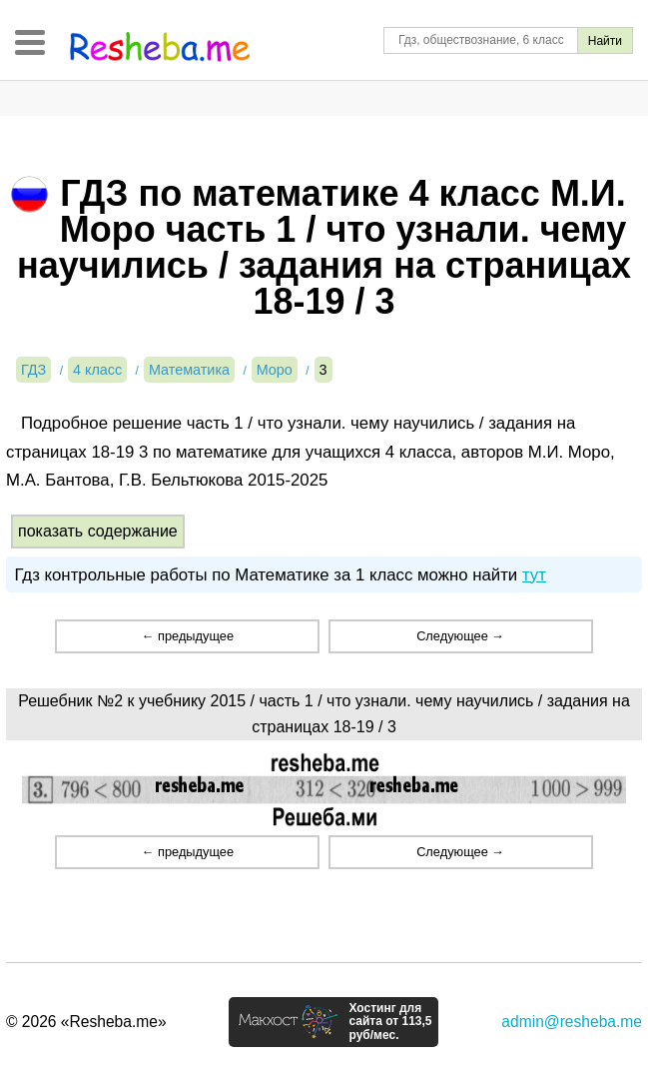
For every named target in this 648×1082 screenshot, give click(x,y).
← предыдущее (188, 635)
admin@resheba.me (571, 1021)
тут (534, 574)
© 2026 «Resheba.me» (86, 1021)
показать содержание (98, 531)
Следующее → (460, 635)
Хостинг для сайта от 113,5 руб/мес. (389, 1022)
